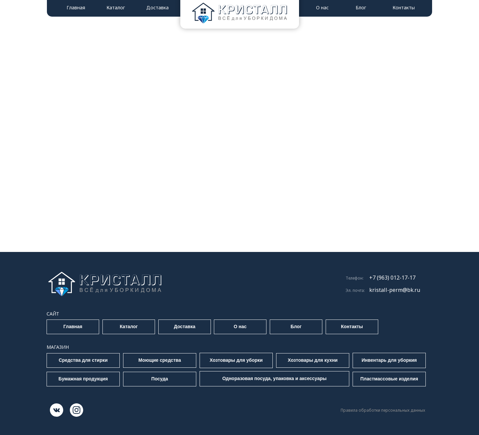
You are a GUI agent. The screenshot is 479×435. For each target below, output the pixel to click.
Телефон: (355, 278)
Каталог (115, 7)
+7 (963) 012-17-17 (392, 277)
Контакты (404, 7)
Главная (76, 7)
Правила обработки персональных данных (383, 410)
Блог (361, 7)
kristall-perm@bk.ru (394, 290)
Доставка (157, 7)
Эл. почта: (355, 290)
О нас (322, 7)
